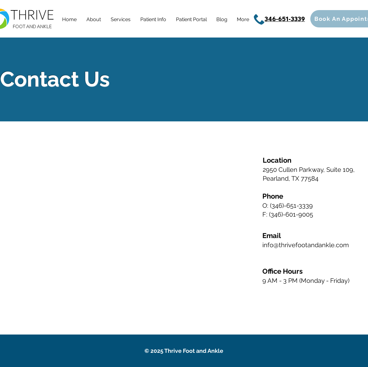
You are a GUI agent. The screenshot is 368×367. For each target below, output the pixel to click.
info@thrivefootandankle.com (305, 245)
